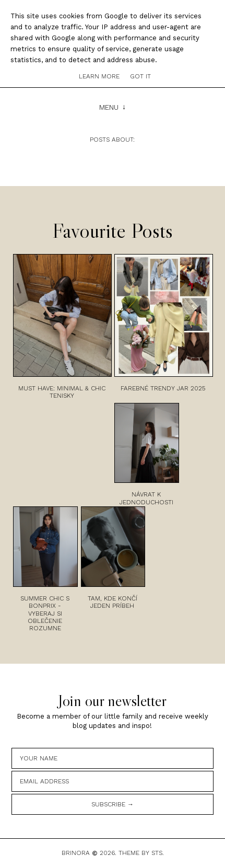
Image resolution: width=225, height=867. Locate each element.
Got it (140, 76)
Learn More (99, 76)
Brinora (76, 853)
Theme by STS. (141, 853)
